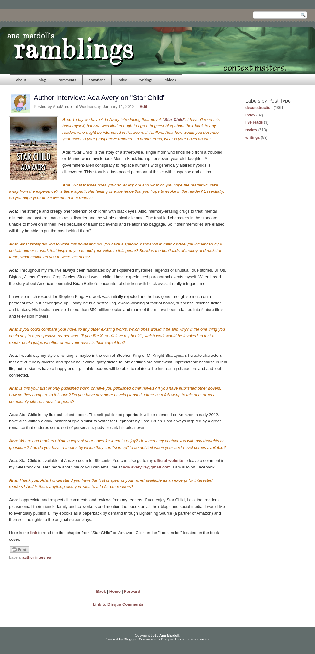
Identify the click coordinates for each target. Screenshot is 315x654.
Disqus (167, 639)
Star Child (174, 119)
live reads (254, 122)
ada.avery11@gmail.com (146, 467)
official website (168, 460)
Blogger (130, 639)
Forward (132, 591)
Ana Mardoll (169, 635)
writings (145, 79)
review (251, 130)
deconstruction (259, 107)
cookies (203, 639)
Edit (143, 106)
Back (101, 591)
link (33, 532)
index (122, 79)
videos (170, 79)
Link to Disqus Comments (118, 604)
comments (67, 79)
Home (115, 591)
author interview (37, 557)
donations (97, 79)
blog (42, 79)
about (21, 79)
